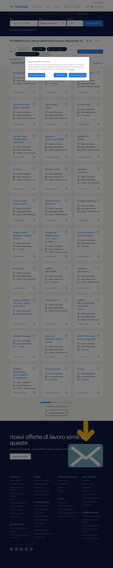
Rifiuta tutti (60, 75)
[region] (57, 69)
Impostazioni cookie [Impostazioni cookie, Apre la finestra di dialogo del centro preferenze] (36, 75)
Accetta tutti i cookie (77, 75)
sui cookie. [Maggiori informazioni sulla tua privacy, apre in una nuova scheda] (71, 69)
